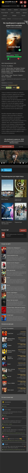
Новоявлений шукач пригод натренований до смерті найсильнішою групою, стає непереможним (14, 440)
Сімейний (8, 76)
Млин (4, 406)
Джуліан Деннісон (10, 69)
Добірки (14, 15)
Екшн (11, 75)
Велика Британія (8, 63)
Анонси (23, 15)
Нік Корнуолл (9, 72)
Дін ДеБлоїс (10, 65)
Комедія (20, 75)
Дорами (18, 12)
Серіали (16, 9)
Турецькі (25, 12)
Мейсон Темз (9, 68)
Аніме (12, 12)
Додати (23, 230)
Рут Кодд (3, 72)
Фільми (9, 9)
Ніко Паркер (17, 68)
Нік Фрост (22, 71)
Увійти (21, 2)
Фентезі (3, 76)
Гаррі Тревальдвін (14, 71)
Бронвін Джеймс (5, 71)
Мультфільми (23, 9)
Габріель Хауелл (19, 69)
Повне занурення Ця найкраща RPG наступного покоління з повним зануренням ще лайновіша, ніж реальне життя (14, 433)
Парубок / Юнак (7, 424)
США (2, 63)
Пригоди (15, 75)
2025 (15, 63)
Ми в (7, 170)
